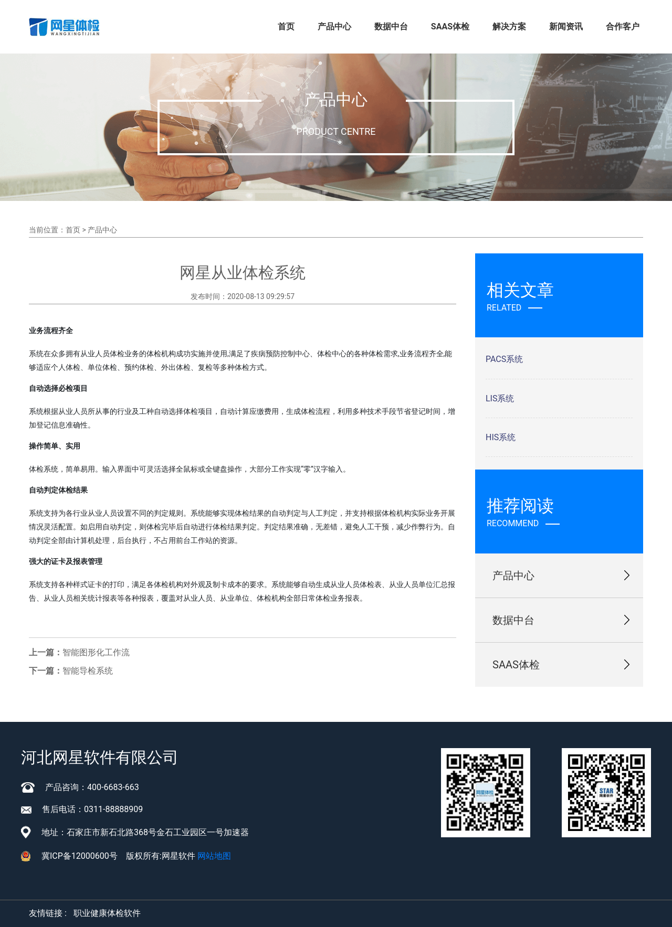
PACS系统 (504, 359)
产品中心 (334, 26)
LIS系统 (500, 398)
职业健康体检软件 (107, 913)
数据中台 (391, 26)
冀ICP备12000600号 (79, 856)
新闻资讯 (566, 26)
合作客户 (622, 26)
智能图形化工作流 (96, 652)
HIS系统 (501, 437)
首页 (286, 26)
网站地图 (214, 856)
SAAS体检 (450, 26)
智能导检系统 (87, 671)
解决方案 (509, 26)
